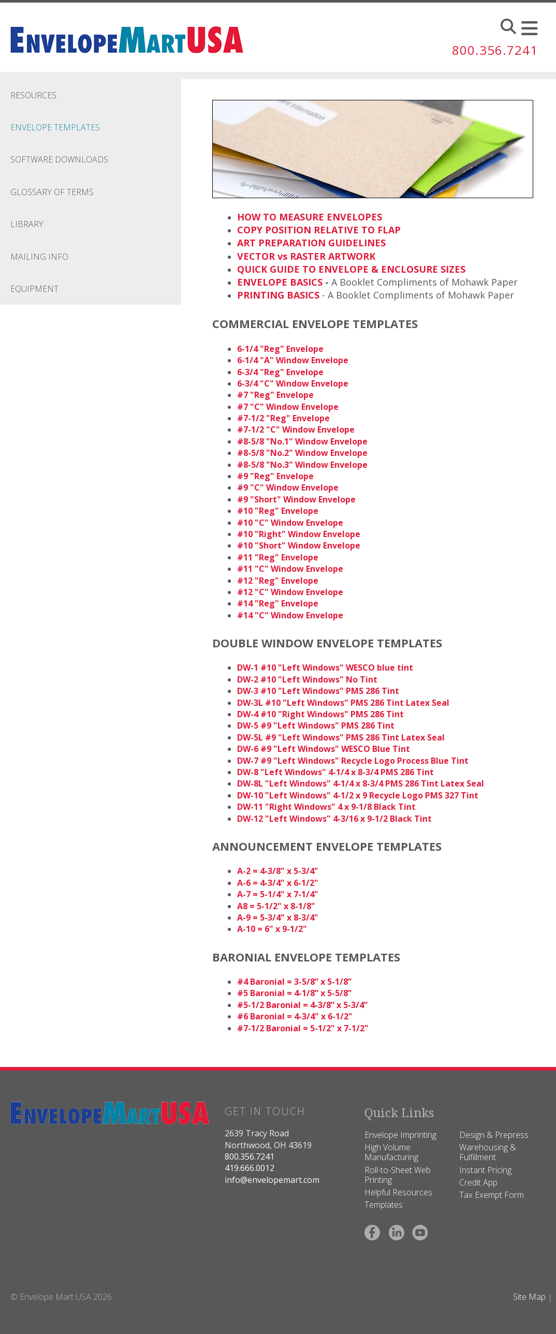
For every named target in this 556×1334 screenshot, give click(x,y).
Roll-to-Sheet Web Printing (397, 1174)
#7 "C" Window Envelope (288, 406)
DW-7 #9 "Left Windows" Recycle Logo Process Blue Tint (353, 760)
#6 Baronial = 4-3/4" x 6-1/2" (295, 1016)
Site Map (529, 1296)
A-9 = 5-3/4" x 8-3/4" (277, 917)
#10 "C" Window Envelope (290, 522)
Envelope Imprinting (400, 1134)
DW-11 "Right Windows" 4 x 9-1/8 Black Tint (326, 806)
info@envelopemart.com (272, 1179)
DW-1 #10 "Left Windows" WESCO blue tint (325, 667)
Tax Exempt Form (491, 1194)
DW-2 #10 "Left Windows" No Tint (307, 679)
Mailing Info (39, 256)
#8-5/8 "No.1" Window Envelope (302, 441)
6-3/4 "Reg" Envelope (280, 372)
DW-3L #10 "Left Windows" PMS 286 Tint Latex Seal (343, 702)
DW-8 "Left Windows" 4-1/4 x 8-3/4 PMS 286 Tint (335, 772)
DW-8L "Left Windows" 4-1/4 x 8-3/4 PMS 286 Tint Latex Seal (360, 783)
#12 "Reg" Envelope (277, 580)
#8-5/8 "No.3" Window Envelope (302, 464)
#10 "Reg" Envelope (277, 510)
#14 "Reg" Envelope (277, 603)
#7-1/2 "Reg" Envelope (283, 418)
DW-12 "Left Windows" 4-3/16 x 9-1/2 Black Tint (334, 818)
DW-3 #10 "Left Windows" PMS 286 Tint (318, 690)
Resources (33, 95)
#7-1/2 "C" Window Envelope (296, 429)
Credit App (478, 1182)
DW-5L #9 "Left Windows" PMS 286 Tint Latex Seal (341, 737)
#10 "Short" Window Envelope (298, 545)
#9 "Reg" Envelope (275, 476)
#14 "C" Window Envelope (290, 615)
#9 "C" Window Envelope (288, 487)
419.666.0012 (249, 1168)
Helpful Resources (398, 1192)
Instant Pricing (485, 1170)
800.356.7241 (495, 49)
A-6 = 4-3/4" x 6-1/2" (277, 882)
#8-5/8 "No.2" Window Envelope (302, 452)
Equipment (34, 288)
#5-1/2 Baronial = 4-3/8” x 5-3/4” (302, 1005)
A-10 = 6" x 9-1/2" (272, 929)
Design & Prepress (494, 1134)
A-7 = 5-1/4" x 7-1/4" (277, 894)
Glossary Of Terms (52, 192)
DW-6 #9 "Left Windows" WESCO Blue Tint (323, 748)
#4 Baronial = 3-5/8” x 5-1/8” (294, 981)
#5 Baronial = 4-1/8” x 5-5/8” (294, 993)
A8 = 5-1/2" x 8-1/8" (276, 906)
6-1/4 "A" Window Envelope (292, 360)
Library (26, 224)
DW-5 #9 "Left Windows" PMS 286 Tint (315, 725)
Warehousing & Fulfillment (487, 1152)
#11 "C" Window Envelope (290, 568)
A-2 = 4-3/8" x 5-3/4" (277, 871)
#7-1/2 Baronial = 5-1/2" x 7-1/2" (303, 1028)
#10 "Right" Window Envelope (298, 534)
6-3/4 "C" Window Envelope (292, 383)
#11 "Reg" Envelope (277, 557)
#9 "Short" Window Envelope (296, 499)
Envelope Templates (55, 127)
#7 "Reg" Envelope (275, 395)
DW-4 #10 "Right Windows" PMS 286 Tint (320, 714)
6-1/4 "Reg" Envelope (280, 348)
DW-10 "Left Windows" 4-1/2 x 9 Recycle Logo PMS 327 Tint (357, 795)
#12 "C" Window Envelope (290, 592)
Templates (383, 1204)
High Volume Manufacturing (391, 1152)
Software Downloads (59, 159)
